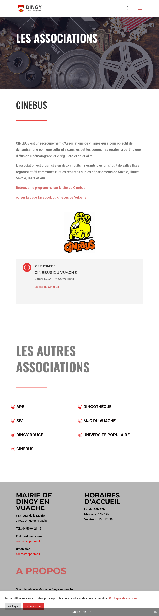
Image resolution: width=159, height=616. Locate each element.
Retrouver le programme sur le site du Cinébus (50, 182)
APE (20, 406)
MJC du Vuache (99, 420)
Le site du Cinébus (47, 286)
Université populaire (106, 434)
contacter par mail (28, 541)
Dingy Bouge (29, 434)
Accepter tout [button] (33, 606)
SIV (19, 420)
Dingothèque (97, 406)
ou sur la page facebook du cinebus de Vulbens (51, 192)
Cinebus (24, 448)
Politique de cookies (123, 598)
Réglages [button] (13, 606)
